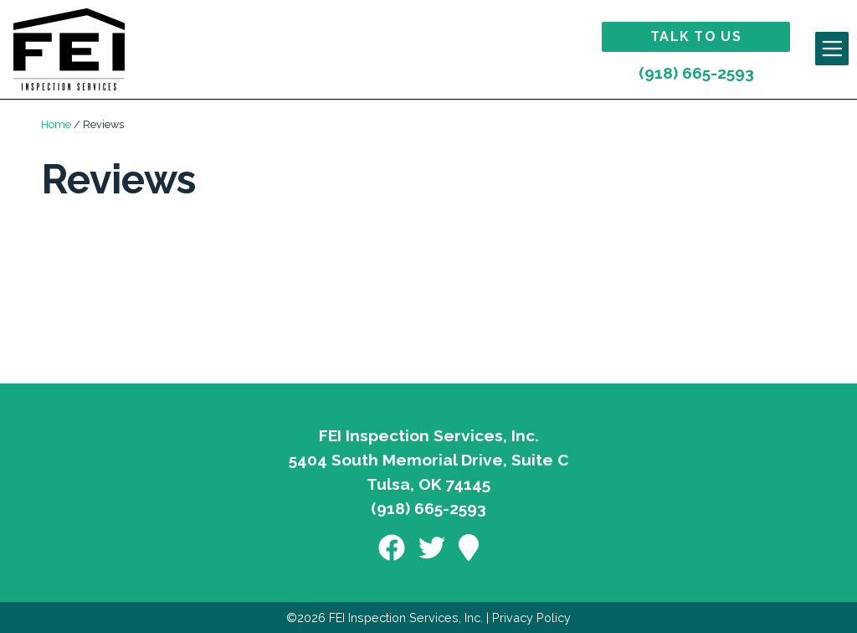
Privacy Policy (531, 617)
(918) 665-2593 (696, 73)
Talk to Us (696, 36)
